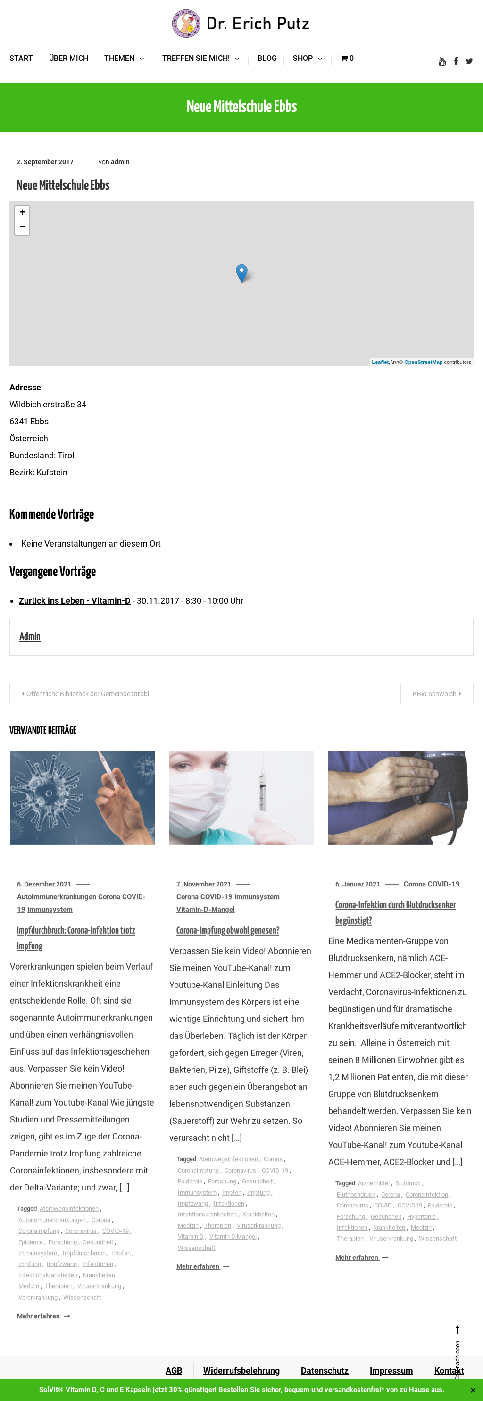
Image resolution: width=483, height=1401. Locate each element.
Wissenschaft (82, 1308)
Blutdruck (408, 1194)
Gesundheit (98, 1253)
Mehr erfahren (43, 1327)
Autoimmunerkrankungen (56, 908)
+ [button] (22, 213)
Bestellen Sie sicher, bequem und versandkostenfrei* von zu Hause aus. (331, 1389)
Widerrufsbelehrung (241, 1371)
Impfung (29, 1275)
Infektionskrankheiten (47, 1286)
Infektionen (98, 1275)
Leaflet (380, 362)
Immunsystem (50, 921)
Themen (119, 58)
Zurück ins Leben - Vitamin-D (75, 601)
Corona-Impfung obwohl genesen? (227, 942)
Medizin (28, 1297)
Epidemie (30, 1253)
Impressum (391, 1371)
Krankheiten (99, 1286)
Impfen (121, 1264)
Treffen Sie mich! (196, 58)
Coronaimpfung (38, 1242)
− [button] (22, 227)
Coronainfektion (427, 1205)
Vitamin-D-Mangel (205, 921)
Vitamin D (191, 1247)
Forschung (63, 1253)
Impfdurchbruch (84, 1264)
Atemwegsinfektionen (69, 1220)
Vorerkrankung (38, 1308)
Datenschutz (325, 1371)
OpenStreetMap (423, 362)
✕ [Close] (473, 1390)
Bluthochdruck (356, 1205)
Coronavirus (81, 1242)
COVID (383, 1216)
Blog (267, 58)
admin (120, 162)
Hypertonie (421, 1228)
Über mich (68, 58)
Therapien (58, 1297)
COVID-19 (115, 1242)
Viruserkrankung (99, 1297)
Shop (303, 58)
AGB (174, 1371)
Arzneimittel (374, 1194)
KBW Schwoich (435, 694)
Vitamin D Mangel (233, 1247)
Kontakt (449, 1371)
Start (21, 58)
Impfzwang (62, 1275)
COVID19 (410, 1216)
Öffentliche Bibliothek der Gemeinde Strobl (87, 694)
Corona (109, 908)
